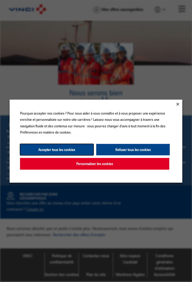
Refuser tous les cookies (133, 149)
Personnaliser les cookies (94, 163)
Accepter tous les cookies (56, 149)
